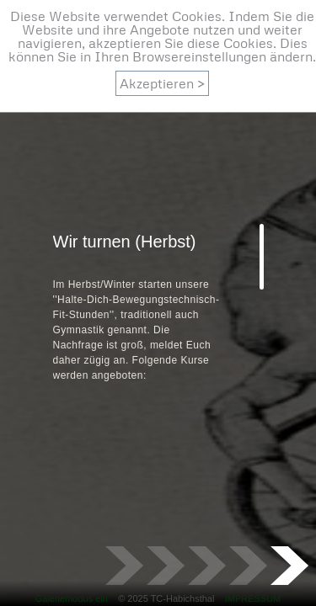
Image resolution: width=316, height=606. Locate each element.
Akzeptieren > (162, 83)
